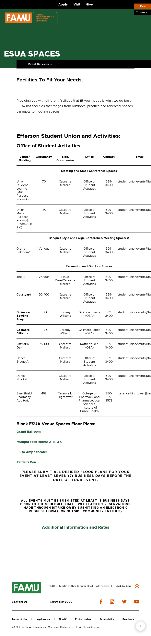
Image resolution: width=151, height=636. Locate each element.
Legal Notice (43, 619)
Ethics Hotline (83, 619)
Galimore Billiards (23, 331)
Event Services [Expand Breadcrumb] (38, 64)
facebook (101, 602)
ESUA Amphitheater (32, 452)
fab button (140, 626)
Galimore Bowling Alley (23, 315)
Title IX (63, 619)
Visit (77, 4)
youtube (136, 601)
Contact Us (19, 601)
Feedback (128, 619)
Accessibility (106, 619)
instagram (112, 602)
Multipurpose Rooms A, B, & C (39, 442)
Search (143, 12)
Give (89, 4)
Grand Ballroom (29, 432)
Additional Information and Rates (75, 527)
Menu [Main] (143, 6)
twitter (124, 601)
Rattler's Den (23, 345)
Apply (63, 4)
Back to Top (122, 586)
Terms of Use (19, 619)
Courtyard (24, 294)
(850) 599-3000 (61, 601)
